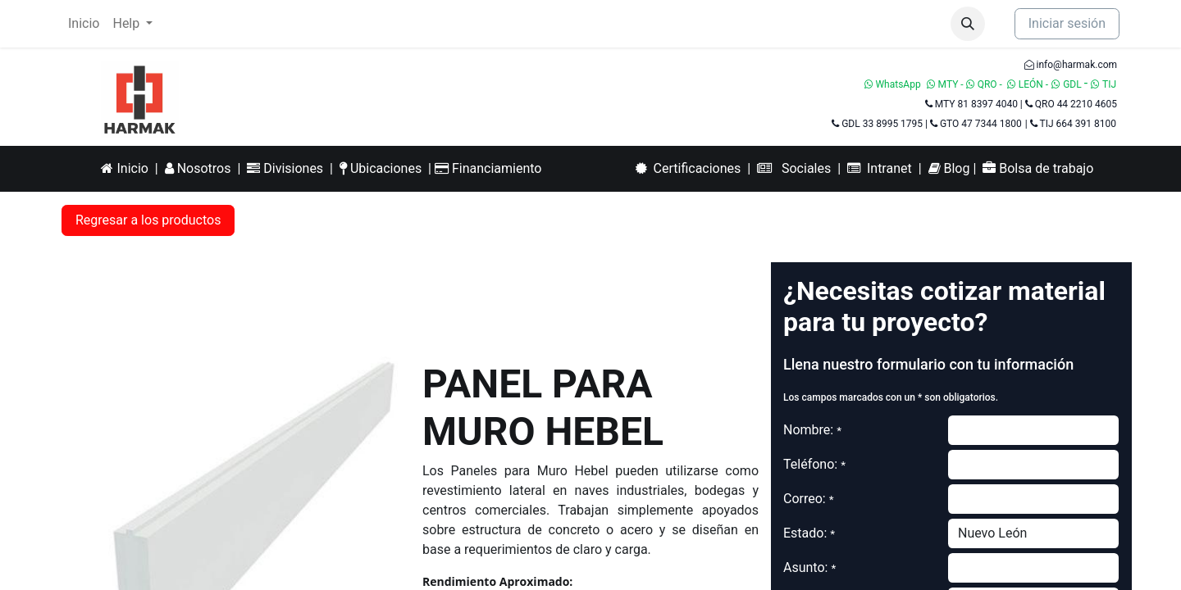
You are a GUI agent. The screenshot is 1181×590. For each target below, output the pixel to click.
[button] (968, 24)
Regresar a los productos (148, 220)
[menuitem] (84, 23)
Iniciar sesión (1067, 23)
